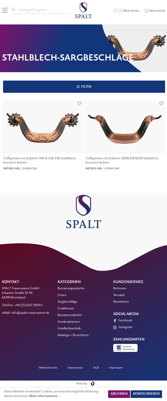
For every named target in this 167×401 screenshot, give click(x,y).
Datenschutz (75, 367)
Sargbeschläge (67, 302)
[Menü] (5, 10)
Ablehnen (119, 394)
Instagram (125, 327)
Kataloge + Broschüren (73, 335)
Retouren (119, 288)
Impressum (115, 367)
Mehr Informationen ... (44, 396)
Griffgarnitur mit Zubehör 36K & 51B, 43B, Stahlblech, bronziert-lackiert (39, 161)
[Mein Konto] (129, 11)
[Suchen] (14, 9)
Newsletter (121, 302)
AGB (96, 367)
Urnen (62, 295)
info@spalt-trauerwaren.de (30, 313)
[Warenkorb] (154, 11)
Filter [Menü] (84, 87)
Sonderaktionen (69, 322)
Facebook (125, 321)
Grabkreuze (66, 308)
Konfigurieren (146, 394)
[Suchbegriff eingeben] (42, 9)
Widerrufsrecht (48, 367)
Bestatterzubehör (70, 315)
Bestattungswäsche (71, 288)
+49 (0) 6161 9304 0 (28, 305)
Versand (118, 295)
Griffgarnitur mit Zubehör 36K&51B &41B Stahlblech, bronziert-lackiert (122, 161)
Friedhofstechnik (69, 329)
